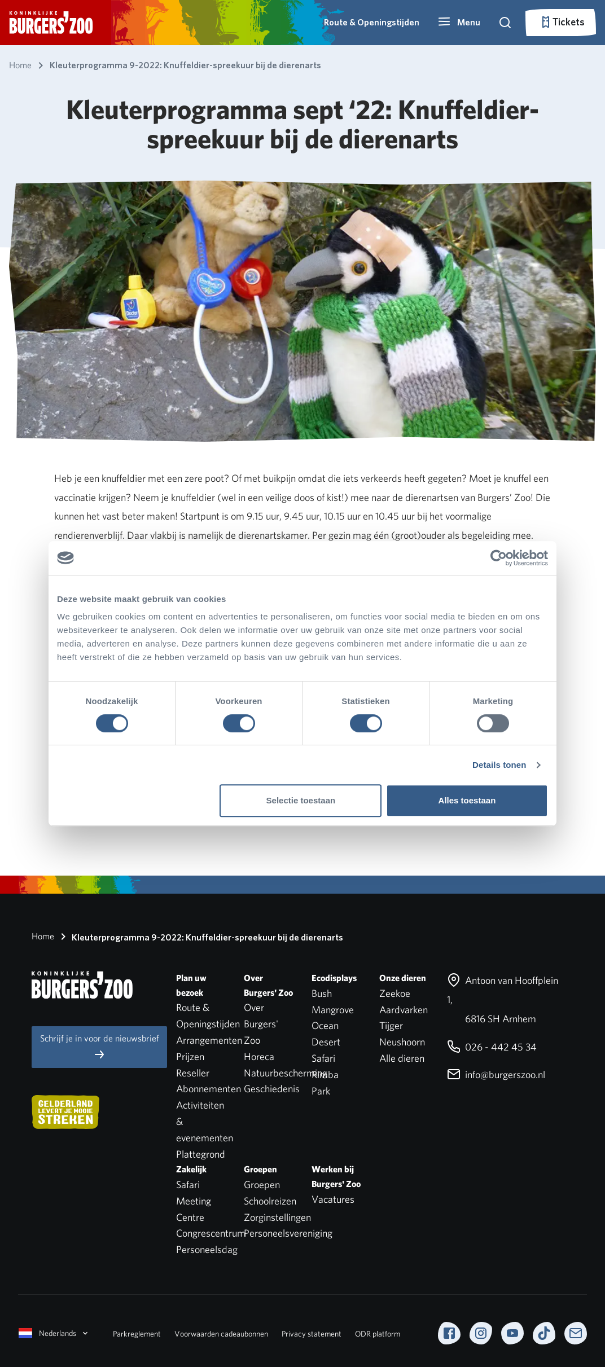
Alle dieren (401, 1058)
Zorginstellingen (277, 1217)
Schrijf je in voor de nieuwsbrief (99, 1046)
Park (321, 1090)
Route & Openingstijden (371, 22)
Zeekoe (394, 993)
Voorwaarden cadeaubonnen (221, 1334)
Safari (323, 1058)
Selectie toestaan (301, 800)
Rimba (325, 1074)
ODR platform (377, 1334)
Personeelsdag (207, 1249)
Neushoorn (402, 1041)
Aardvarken (403, 1009)
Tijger (391, 1025)
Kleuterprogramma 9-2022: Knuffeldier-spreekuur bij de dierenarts (199, 936)
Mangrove (333, 1009)
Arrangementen (209, 1040)
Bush (322, 993)
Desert (326, 1041)
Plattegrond (200, 1154)
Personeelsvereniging (288, 1233)
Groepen (262, 1184)
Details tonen (499, 765)
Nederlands (54, 1333)
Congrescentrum (210, 1233)
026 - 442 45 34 (492, 1046)
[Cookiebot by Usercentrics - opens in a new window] (498, 558)
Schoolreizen (270, 1200)
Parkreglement (137, 1334)
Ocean (325, 1025)
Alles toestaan (467, 800)
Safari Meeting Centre (193, 1201)
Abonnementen (208, 1088)
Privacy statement (311, 1334)
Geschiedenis (272, 1088)
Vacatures (333, 1199)
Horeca (259, 1056)
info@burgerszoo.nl (496, 1074)
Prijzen (190, 1056)
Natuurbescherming (285, 1072)
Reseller (192, 1072)
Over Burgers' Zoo (261, 1024)
